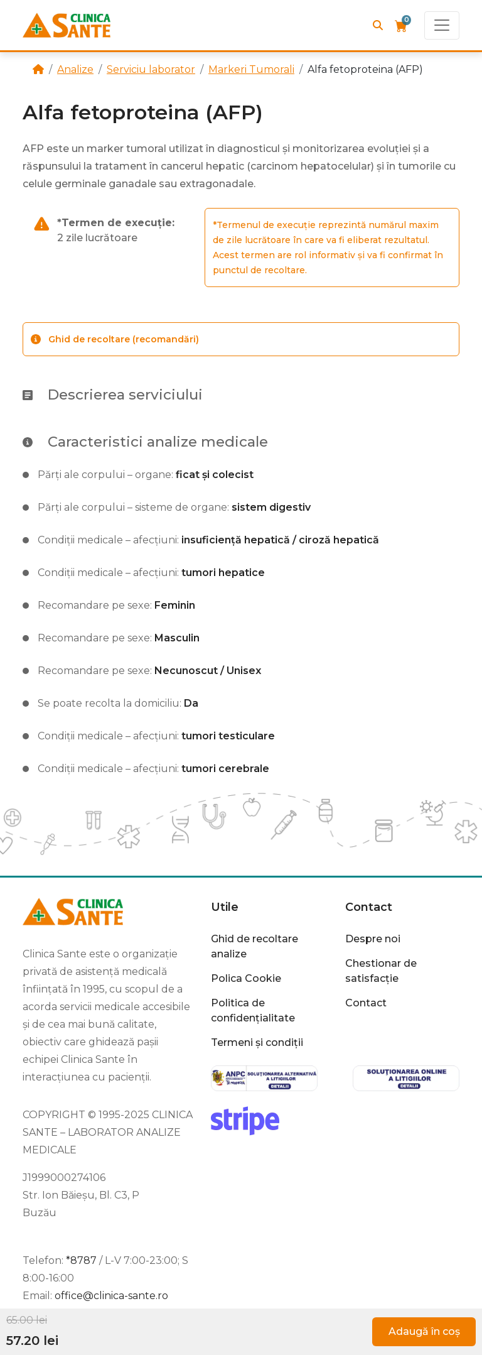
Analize (75, 69)
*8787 (81, 1260)
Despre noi (372, 939)
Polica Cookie (246, 978)
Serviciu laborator (151, 69)
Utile (224, 907)
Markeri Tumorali (251, 69)
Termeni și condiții (257, 1042)
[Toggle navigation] (441, 25)
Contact (368, 907)
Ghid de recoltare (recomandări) (115, 339)
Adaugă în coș (424, 1331)
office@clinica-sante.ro (111, 1296)
